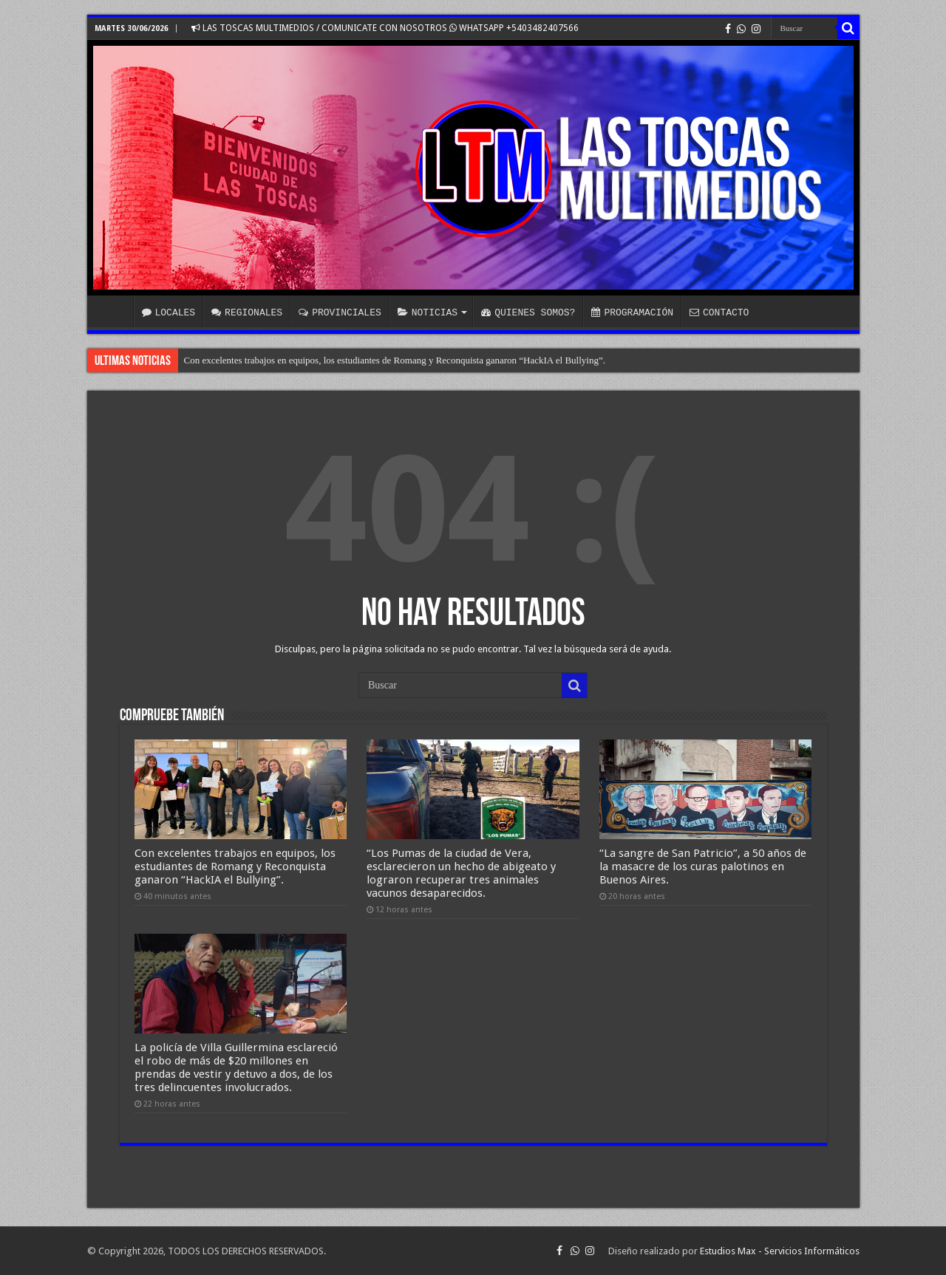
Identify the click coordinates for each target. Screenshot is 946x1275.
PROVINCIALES (340, 312)
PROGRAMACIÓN (632, 312)
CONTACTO (719, 312)
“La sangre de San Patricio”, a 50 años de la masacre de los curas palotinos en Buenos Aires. (702, 866)
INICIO (114, 311)
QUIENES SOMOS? (528, 312)
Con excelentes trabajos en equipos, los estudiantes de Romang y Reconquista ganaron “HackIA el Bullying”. (394, 360)
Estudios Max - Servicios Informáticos (780, 1251)
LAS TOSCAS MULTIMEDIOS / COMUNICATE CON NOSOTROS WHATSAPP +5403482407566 (385, 28)
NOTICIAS (427, 312)
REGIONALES (246, 312)
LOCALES (169, 312)
